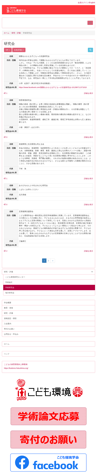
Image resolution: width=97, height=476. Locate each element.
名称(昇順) (19, 50)
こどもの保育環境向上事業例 (15, 364)
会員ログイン (83, 3)
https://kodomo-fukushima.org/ (16, 368)
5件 (8, 50)
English (92, 3)
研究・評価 (16, 33)
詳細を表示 (88, 93)
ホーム (6, 33)
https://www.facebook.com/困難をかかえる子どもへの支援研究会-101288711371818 (53, 87)
